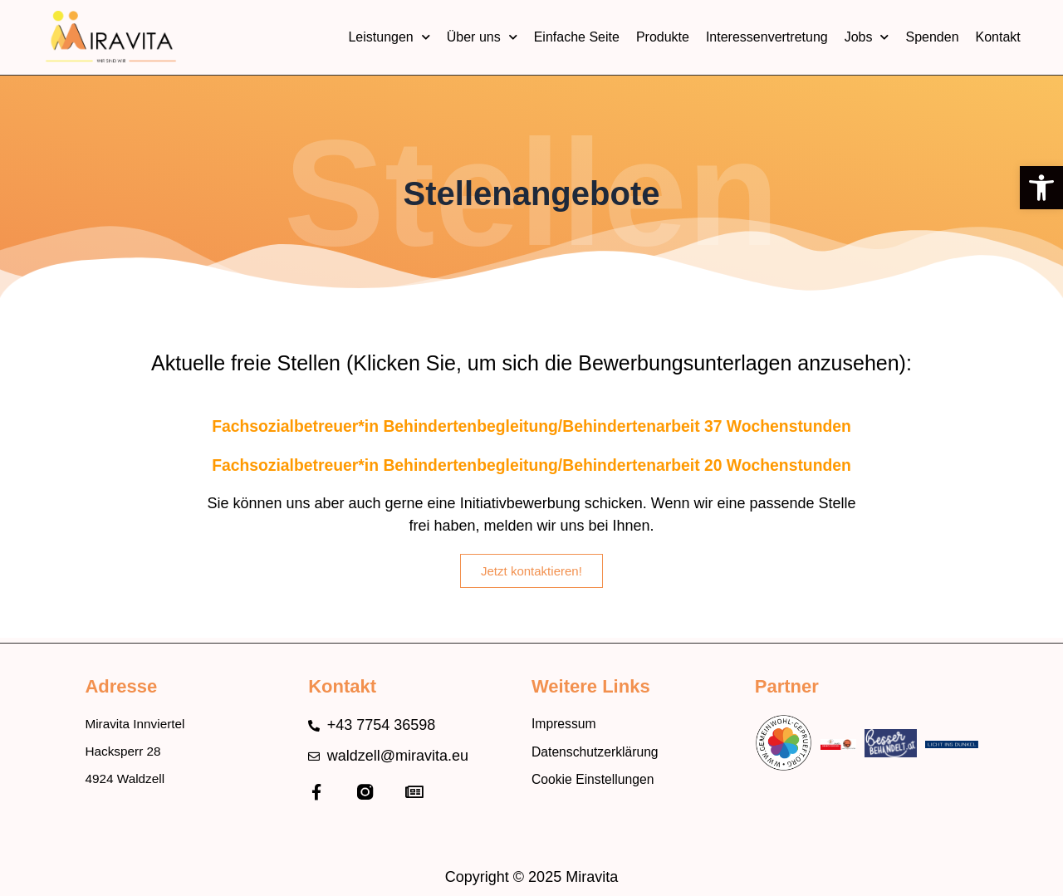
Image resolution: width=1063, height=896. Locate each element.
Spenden (931, 37)
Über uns (482, 37)
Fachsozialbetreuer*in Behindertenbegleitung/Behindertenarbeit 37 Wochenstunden (531, 425)
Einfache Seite (577, 37)
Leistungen (388, 37)
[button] (1041, 187)
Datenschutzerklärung (604, 753)
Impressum (568, 722)
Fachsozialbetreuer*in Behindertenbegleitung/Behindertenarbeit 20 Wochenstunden (531, 464)
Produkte (662, 37)
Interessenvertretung (767, 37)
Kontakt (998, 37)
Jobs (867, 37)
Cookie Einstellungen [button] (602, 784)
